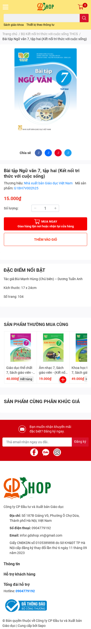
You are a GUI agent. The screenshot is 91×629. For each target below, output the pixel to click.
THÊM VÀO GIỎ (45, 239)
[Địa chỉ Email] (45, 442)
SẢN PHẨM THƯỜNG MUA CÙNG (36, 324)
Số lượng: (11, 208)
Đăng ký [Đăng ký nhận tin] (80, 441)
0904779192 (41, 528)
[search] (84, 18)
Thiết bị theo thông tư (40, 25)
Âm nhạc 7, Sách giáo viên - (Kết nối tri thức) (52, 372)
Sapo (42, 626)
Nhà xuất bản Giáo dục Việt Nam (48, 183)
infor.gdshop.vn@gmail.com (41, 535)
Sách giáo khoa (14, 25)
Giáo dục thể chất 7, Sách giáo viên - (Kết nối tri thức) (19, 372)
